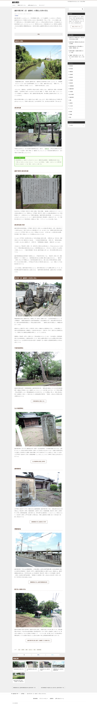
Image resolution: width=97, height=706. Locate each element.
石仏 (19, 649)
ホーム (14, 5)
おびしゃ (30, 649)
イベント (71, 108)
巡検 (70, 100)
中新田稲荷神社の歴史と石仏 (39, 401)
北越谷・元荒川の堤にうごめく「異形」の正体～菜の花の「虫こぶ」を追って (76, 57)
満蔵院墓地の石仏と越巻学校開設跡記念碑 (39, 582)
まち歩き (71, 105)
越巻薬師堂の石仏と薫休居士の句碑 (39, 521)
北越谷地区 (71, 97)
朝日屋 (70, 111)
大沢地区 (71, 91)
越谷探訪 (15, 2)
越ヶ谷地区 (71, 94)
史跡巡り (71, 102)
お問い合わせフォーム (32, 5)
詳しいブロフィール (76, 26)
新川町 (23, 649)
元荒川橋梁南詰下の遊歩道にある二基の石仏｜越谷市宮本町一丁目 (52, 687)
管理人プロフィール (21, 5)
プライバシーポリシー (43, 698)
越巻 (26, 649)
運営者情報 (35, 698)
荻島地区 (71, 77)
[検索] (76, 9)
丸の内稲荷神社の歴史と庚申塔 (39, 461)
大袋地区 (71, 74)
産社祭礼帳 (39, 649)
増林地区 (71, 71)
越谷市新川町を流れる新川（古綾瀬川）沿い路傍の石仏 (39, 640)
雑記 (70, 117)
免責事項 (51, 698)
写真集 (70, 114)
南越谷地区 (71, 88)
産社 (34, 649)
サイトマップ (41, 5)
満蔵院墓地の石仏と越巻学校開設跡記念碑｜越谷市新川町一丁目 (24, 687)
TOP (15, 693)
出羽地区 (16, 15)
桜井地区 (71, 65)
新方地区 (71, 68)
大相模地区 (71, 85)
